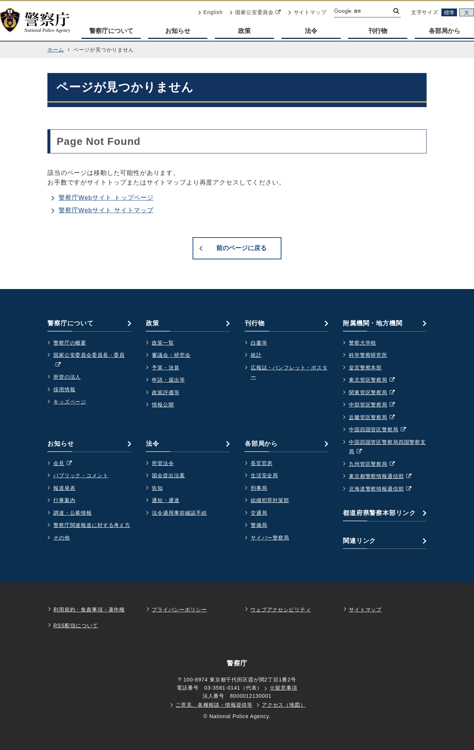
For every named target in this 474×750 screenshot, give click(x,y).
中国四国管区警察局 (381, 430)
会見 (66, 463)
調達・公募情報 (72, 513)
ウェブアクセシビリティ (280, 610)
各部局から (444, 30)
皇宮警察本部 (365, 368)
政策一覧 (163, 343)
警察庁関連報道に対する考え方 (91, 525)
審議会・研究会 (171, 355)
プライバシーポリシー (179, 610)
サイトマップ (307, 12)
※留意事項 (283, 688)
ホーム (55, 50)
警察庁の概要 (69, 343)
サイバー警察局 (270, 538)
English (210, 12)
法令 (311, 30)
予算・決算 (165, 368)
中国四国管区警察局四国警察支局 (387, 448)
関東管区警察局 (376, 393)
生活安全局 (264, 475)
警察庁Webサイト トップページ (106, 197)
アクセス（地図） (284, 705)
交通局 (259, 513)
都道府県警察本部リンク (379, 513)
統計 (256, 355)
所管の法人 (67, 377)
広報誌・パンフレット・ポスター (289, 372)
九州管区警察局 (376, 464)
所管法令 (163, 463)
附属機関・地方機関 (373, 323)
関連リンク (359, 540)
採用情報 (64, 389)
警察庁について (111, 30)
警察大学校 (362, 343)
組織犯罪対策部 (270, 500)
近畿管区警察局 (376, 417)
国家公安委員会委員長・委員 (89, 360)
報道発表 (64, 488)
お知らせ (177, 30)
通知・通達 (165, 500)
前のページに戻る (241, 248)
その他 (61, 538)
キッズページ (69, 402)
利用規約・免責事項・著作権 (89, 610)
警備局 (259, 525)
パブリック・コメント (81, 475)
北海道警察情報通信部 (384, 489)
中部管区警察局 (376, 405)
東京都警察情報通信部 (384, 476)
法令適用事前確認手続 (179, 513)
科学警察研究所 (368, 355)
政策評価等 (165, 392)
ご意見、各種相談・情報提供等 (214, 705)
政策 (244, 30)
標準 (449, 13)
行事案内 (64, 500)
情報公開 (163, 405)
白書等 (259, 343)
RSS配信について (75, 625)
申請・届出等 (168, 380)
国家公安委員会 (255, 12)
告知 (157, 488)
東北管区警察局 (376, 380)
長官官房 (262, 463)
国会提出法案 (168, 475)
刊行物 (377, 30)
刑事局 (259, 488)
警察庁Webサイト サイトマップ (106, 210)
